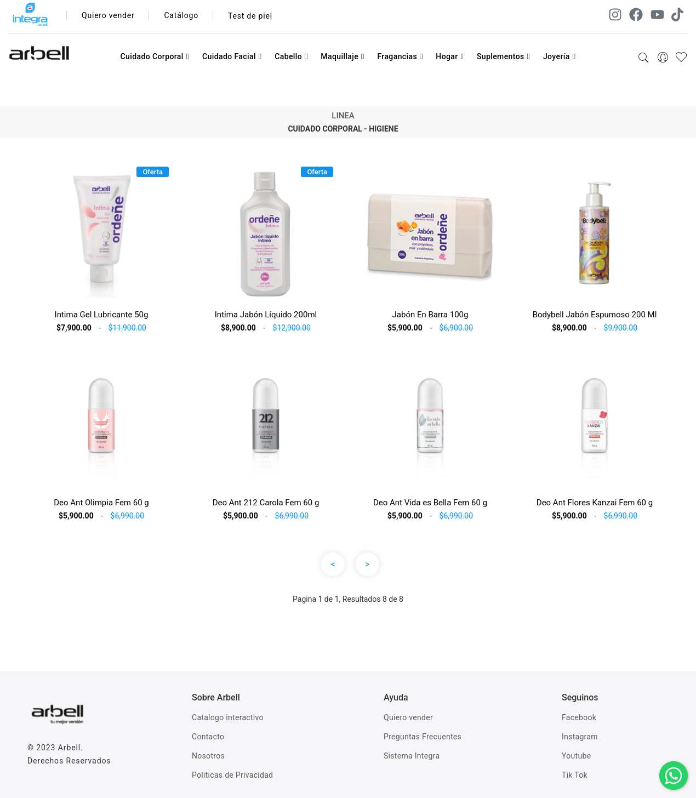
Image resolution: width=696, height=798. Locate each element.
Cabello (291, 56)
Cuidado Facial (232, 56)
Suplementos (503, 56)
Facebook (579, 717)
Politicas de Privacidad (232, 775)
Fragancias (400, 56)
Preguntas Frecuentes (422, 736)
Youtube (576, 755)
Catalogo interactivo (228, 717)
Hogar (450, 56)
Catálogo (181, 16)
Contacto (208, 736)
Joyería (559, 56)
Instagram (580, 736)
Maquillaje (342, 56)
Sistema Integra (412, 755)
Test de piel (250, 16)
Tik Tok (574, 775)
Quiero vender (108, 16)
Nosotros (208, 755)
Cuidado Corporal (154, 56)
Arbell (69, 747)
